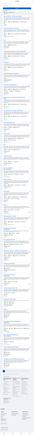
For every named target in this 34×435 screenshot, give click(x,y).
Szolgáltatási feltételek (4, 427)
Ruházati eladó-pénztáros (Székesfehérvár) (12, 321)
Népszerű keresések (7, 376)
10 (27, 371)
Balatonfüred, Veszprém (7, 381)
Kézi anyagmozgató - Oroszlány (10, 216)
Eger (4, 386)
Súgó (2, 417)
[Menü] (1, 1)
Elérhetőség (3, 414)
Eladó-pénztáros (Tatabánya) (9, 263)
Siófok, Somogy (6, 394)
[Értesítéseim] (32, 1)
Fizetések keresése (25, 414)
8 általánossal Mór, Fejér (16, 381)
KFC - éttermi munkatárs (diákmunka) (11, 334)
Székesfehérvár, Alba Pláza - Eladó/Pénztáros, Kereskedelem (15, 250)
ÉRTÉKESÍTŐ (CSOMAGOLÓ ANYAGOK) (11, 73)
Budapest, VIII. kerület (7, 385)
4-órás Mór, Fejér (15, 393)
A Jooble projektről (4, 413)
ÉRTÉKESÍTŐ (6, 62)
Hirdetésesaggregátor (15, 413)
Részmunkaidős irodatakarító (9, 239)
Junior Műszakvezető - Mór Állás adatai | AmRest (13, 110)
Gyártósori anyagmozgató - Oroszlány (11, 28)
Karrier (2, 416)
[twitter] (4, 423)
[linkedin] (6, 423)
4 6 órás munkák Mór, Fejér (16, 382)
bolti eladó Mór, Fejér (24, 381)
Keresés (17, 8)
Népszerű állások (6, 400)
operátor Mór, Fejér (24, 387)
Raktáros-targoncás (8, 179)
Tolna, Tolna (5, 382)
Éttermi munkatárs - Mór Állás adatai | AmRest (13, 16)
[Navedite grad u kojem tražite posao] (17, 6)
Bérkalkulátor (24, 419)
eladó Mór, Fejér (23, 391)
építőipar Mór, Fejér (24, 392)
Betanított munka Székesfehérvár (10, 84)
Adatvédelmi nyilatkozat (4, 429)
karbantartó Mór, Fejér (24, 390)
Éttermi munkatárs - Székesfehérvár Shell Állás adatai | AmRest (14, 98)
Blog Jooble (24, 416)
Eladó (5, 40)
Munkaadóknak (14, 414)
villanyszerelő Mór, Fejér (24, 385)
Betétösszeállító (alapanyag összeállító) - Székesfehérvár (15, 51)
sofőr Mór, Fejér (23, 386)
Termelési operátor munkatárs (9, 274)
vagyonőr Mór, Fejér (24, 382)
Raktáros (5, 309)
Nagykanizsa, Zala (6, 387)
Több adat (6, 13)
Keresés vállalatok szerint (26, 417)
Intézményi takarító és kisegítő (10, 228)
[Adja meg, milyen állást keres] (17, 3)
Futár (5, 144)
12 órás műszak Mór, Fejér (16, 396)
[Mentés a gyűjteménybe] (30, 16)
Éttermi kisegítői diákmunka (9, 122)
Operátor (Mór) (6, 191)
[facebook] (1, 423)
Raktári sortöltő (7, 133)
